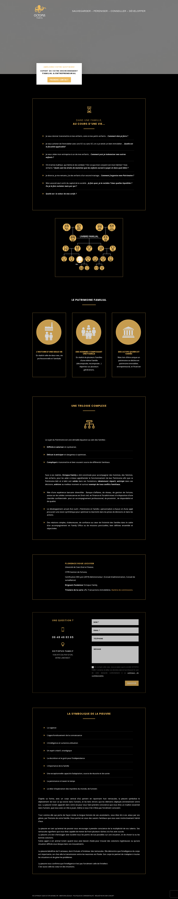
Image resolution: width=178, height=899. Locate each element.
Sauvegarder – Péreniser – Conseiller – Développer (109, 11)
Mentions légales (65, 896)
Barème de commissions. (122, 590)
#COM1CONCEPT (108, 896)
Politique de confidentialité (83, 896)
